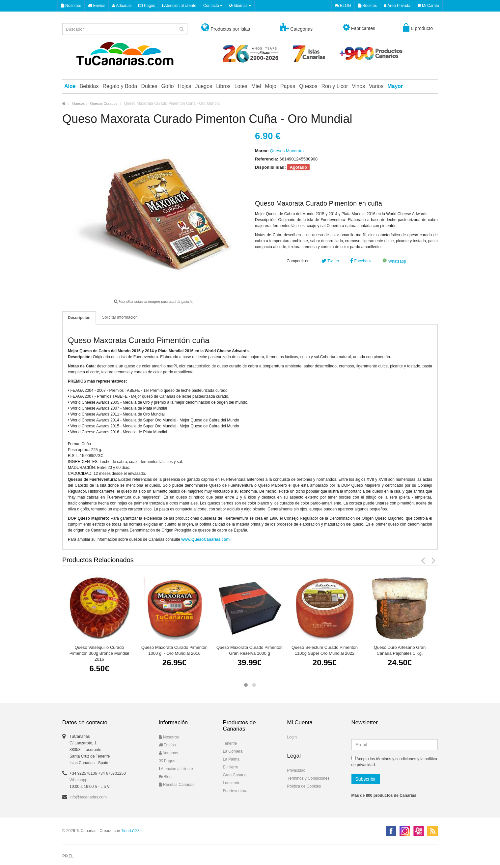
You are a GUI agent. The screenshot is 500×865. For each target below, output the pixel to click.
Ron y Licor (334, 86)
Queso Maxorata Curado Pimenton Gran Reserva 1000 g (249, 650)
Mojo (270, 86)
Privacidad (296, 770)
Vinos (358, 86)
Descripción (79, 317)
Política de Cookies (304, 786)
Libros (223, 86)
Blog (165, 776)
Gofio (167, 86)
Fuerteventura (235, 791)
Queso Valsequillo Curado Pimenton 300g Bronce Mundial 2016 (99, 653)
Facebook (361, 261)
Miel (256, 86)
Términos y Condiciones (308, 778)
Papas (287, 86)
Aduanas (121, 5)
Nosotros (71, 5)
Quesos (308, 86)
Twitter (330, 261)
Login (292, 737)
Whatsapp (394, 261)
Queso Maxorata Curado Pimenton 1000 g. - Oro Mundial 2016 (174, 650)
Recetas (367, 5)
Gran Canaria (235, 775)
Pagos (146, 5)
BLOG (343, 5)
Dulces (149, 86)
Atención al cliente (179, 5)
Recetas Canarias (177, 784)
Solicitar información (120, 317)
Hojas (184, 86)
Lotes (241, 86)
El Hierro (230, 767)
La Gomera (233, 751)
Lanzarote (231, 783)
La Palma (231, 759)
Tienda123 (130, 830)
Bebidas (89, 86)
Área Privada (397, 5)
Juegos (203, 86)
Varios (376, 86)
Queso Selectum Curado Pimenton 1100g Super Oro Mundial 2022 (325, 650)
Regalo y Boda (120, 86)
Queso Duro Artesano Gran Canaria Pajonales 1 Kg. (400, 650)
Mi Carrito (428, 5)
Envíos (96, 5)
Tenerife (230, 743)
